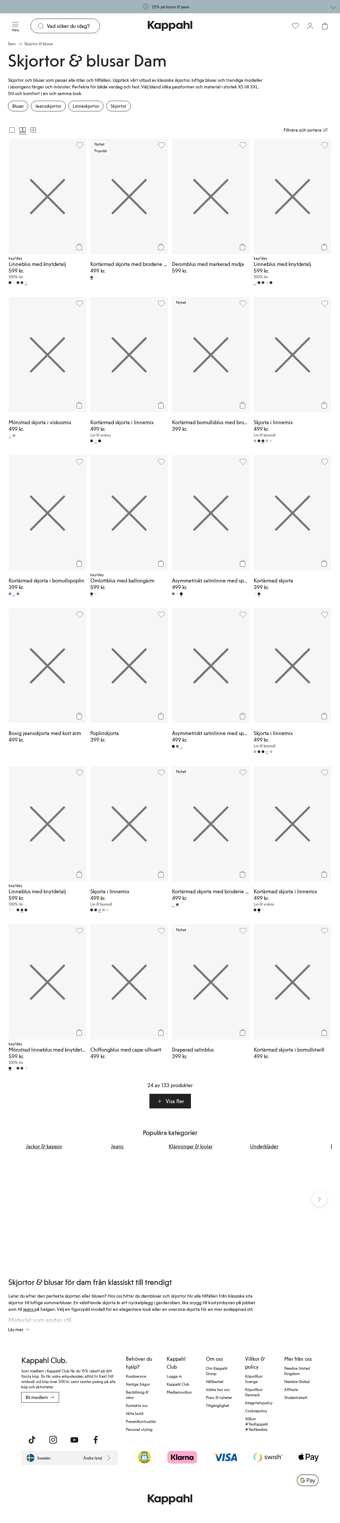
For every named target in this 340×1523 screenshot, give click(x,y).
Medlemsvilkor (179, 1392)
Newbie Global (297, 1381)
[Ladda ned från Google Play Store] (85, 1417)
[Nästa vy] (319, 1200)
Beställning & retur (137, 1395)
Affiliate (291, 1389)
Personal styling (139, 1429)
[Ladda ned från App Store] (40, 1417)
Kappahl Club (178, 1384)
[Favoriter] (295, 26)
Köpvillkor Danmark (254, 1392)
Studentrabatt (295, 1397)
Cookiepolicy (256, 1410)
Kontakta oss (137, 1405)
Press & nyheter (219, 1397)
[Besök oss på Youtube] (74, 1440)
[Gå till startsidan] (170, 26)
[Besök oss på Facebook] (95, 1440)
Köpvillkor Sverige (254, 1379)
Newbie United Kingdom (297, 1371)
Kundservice (136, 1376)
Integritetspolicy (259, 1402)
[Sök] (73, 26)
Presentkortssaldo (141, 1421)
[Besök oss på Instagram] (53, 1440)
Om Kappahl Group (216, 1371)
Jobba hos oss (218, 1389)
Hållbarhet (214, 1381)
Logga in (174, 1376)
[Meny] (15, 26)
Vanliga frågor (138, 1384)
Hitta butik (135, 1413)
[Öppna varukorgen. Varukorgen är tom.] (324, 26)
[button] (170, 1101)
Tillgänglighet (217, 1405)
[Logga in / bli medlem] (310, 26)
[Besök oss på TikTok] (32, 1440)
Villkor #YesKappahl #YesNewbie (256, 1424)
